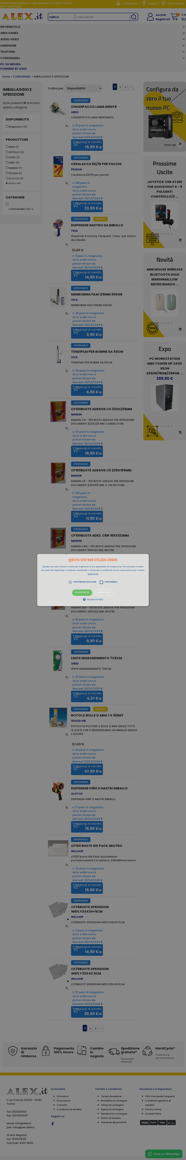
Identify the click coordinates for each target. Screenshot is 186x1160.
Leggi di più (93, 574)
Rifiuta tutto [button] (104, 593)
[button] (93, 580)
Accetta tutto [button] (82, 593)
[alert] (93, 580)
